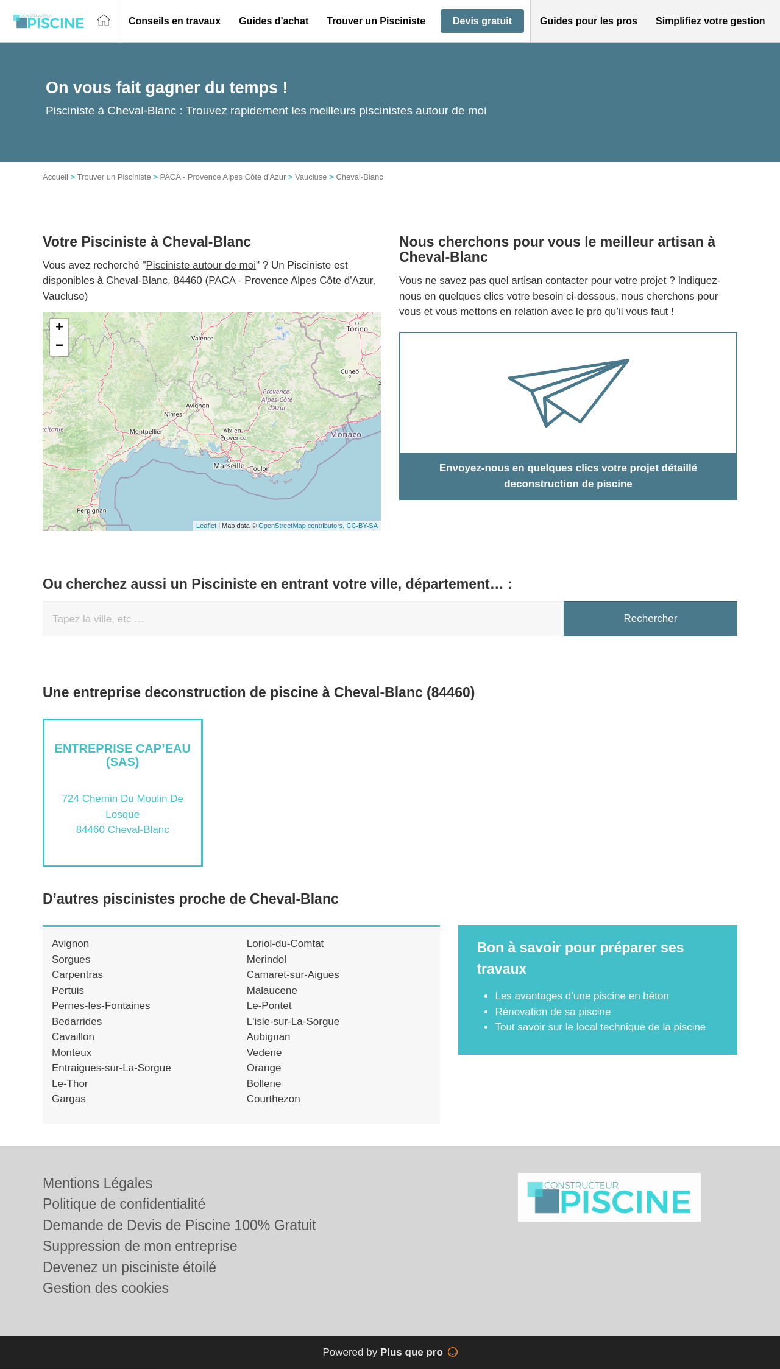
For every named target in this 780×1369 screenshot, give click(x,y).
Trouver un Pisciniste (114, 176)
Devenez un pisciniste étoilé (129, 1267)
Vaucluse (311, 176)
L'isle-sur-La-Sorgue (293, 1021)
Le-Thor (70, 1083)
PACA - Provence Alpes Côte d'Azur (223, 176)
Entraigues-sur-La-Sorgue (111, 1068)
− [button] (59, 346)
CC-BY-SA (362, 525)
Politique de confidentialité (124, 1204)
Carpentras (77, 974)
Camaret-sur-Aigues (293, 974)
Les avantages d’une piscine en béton (581, 996)
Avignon (70, 943)
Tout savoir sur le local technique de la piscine (600, 1027)
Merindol (266, 959)
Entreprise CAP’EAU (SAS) (123, 755)
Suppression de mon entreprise (140, 1246)
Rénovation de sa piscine (553, 1012)
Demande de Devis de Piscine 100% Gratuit (179, 1225)
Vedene (264, 1052)
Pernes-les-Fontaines (101, 1006)
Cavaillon (73, 1037)
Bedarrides (77, 1021)
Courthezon (273, 1099)
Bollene (264, 1083)
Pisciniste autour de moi (201, 265)
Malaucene (272, 990)
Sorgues (71, 959)
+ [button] (59, 328)
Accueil (55, 176)
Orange (264, 1068)
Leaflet (206, 525)
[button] (174, 21)
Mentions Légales (97, 1183)
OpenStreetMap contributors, (302, 525)
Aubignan (269, 1037)
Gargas (69, 1099)
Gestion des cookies (106, 1288)
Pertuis (68, 990)
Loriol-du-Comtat (285, 943)
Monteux (71, 1052)
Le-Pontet (269, 1006)
